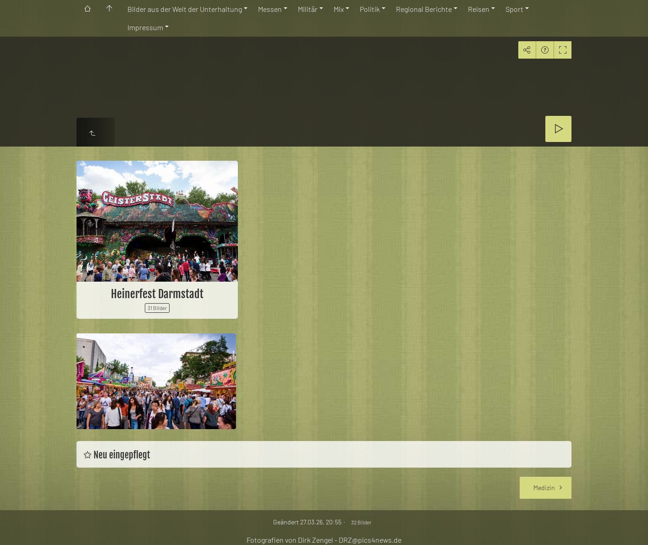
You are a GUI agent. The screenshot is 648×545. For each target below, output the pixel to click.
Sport (514, 9)
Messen (270, 9)
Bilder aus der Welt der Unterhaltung (184, 9)
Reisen (478, 9)
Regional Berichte (424, 9)
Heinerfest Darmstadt (157, 294)
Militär (308, 9)
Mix (339, 9)
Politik (370, 9)
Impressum (145, 27)
